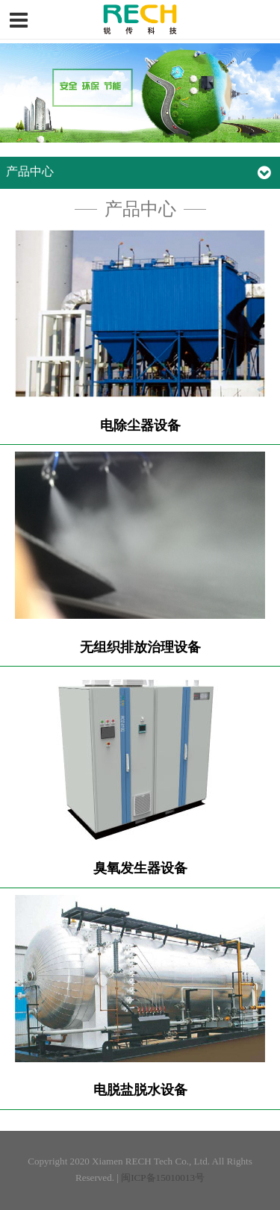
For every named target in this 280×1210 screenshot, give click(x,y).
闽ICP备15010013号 (163, 1177)
